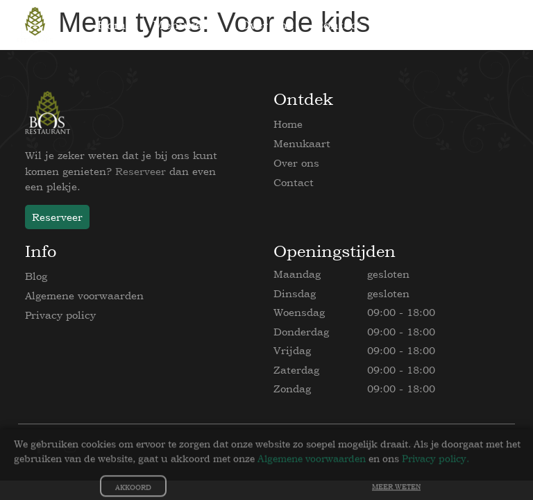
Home (288, 124)
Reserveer (140, 171)
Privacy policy (60, 315)
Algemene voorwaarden (84, 295)
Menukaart (301, 143)
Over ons (296, 162)
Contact (293, 182)
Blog (36, 276)
